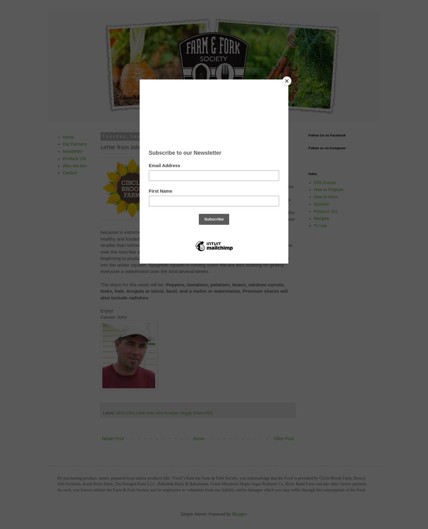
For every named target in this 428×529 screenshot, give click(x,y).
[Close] (286, 81)
